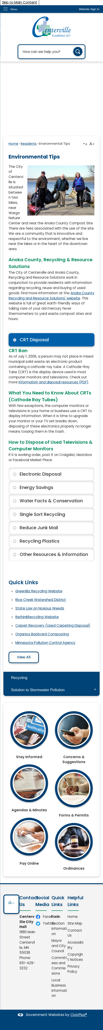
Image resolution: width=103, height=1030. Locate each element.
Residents (29, 143)
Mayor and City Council (59, 945)
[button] (77, 51)
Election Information (59, 928)
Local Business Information (59, 988)
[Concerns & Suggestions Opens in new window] (74, 735)
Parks (56, 916)
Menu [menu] (13, 9)
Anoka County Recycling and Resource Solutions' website (51, 296)
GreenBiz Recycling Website (38, 591)
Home (13, 143)
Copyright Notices (75, 957)
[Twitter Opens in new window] (43, 923)
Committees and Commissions (59, 965)
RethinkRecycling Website (37, 617)
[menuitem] (51, 678)
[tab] (51, 339)
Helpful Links (75, 901)
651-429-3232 (27, 966)
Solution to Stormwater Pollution (38, 690)
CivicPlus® (78, 1014)
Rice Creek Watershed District (40, 599)
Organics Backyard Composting (42, 634)
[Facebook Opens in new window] (43, 916)
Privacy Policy (74, 969)
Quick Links (23, 582)
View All (23, 657)
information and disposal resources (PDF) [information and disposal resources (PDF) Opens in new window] (53, 382)
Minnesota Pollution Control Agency (45, 642)
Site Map (75, 923)
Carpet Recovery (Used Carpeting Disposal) (52, 625)
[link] (89, 9)
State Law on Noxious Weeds (39, 608)
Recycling (19, 678)
